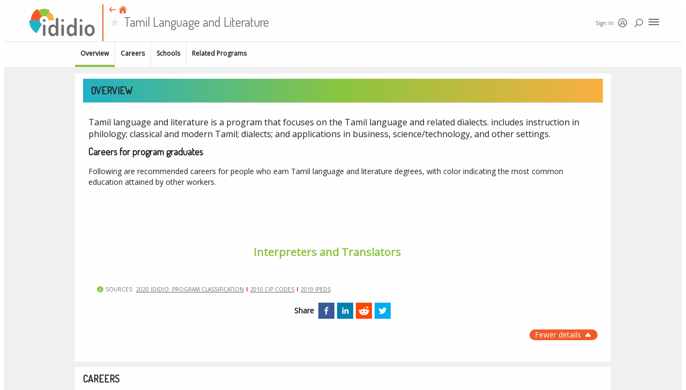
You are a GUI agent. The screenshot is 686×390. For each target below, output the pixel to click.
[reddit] (364, 311)
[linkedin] (345, 311)
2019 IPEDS (316, 289)
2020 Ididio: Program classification (190, 289)
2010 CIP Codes (272, 289)
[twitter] (383, 311)
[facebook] (326, 311)
